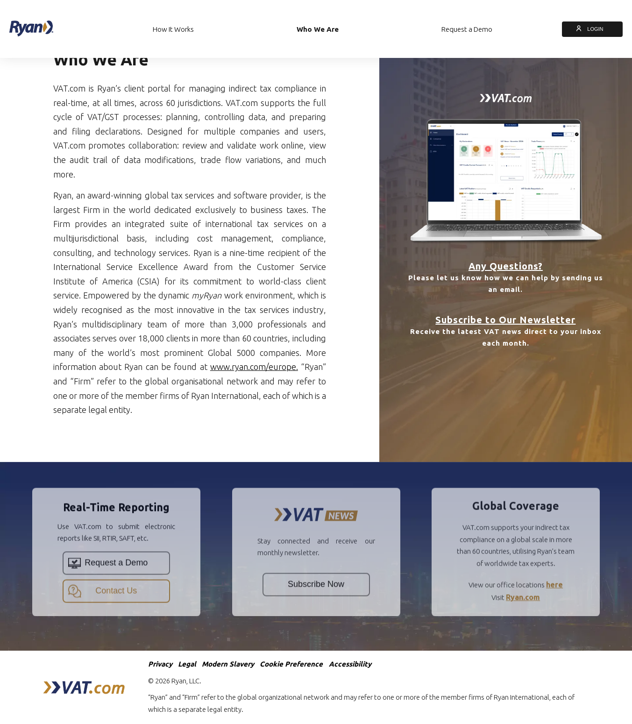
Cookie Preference (291, 664)
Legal (187, 664)
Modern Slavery (228, 664)
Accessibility (350, 664)
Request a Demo (466, 29)
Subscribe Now (316, 602)
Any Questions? (506, 266)
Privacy (160, 664)
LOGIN (592, 29)
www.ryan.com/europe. (254, 366)
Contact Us (102, 609)
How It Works (173, 29)
